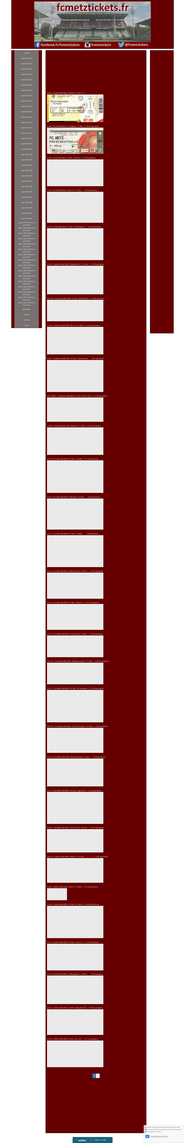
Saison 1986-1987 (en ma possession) (26, 266)
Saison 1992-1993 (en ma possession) (26, 234)
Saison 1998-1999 (26, 202)
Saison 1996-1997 (26, 213)
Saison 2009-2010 (26, 144)
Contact (26, 315)
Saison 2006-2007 (26, 160)
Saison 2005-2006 (26, 165)
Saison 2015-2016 (26, 112)
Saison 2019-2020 (26, 90)
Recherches (26, 309)
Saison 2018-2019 (26, 96)
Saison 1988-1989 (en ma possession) (26, 256)
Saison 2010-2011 (26, 138)
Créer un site (100, 1139)
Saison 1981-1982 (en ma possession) (26, 293)
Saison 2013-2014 (26, 122)
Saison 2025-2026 (26, 58)
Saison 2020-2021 (26, 85)
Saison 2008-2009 (26, 149)
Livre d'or (26, 320)
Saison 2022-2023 (26, 74)
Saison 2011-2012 (26, 133)
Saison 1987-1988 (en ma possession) (26, 261)
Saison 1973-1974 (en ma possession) (26, 304)
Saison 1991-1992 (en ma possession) (26, 240)
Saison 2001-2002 (26, 186)
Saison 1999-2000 (26, 197)
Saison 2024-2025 (26, 64)
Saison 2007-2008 (26, 154)
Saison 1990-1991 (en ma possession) (26, 245)
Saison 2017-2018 (26, 101)
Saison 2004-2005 (26, 170)
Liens (26, 325)
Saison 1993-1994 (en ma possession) (26, 229)
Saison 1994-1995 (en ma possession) (26, 224)
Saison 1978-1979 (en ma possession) (26, 298)
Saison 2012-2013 (26, 128)
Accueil (26, 53)
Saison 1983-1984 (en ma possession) (26, 282)
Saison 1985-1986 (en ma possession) (26, 272)
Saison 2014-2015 (26, 117)
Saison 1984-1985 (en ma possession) (26, 277)
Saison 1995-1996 (26, 218)
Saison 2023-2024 (26, 69)
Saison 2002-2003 (26, 181)
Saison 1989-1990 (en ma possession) (26, 250)
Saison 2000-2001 (26, 192)
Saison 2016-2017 (26, 106)
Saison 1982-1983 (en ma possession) (26, 288)
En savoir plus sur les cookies (167, 1142)
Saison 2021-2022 (26, 80)
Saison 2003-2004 (26, 176)
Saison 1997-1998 (26, 208)
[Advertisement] (96, 71)
